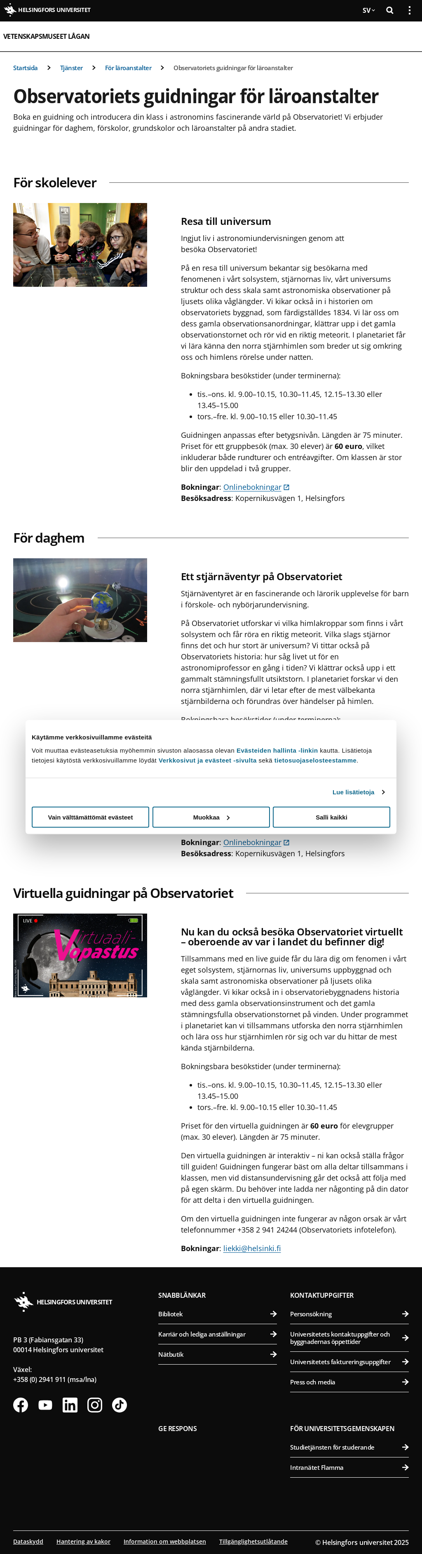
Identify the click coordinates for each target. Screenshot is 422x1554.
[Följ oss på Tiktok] (119, 1405)
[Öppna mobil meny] (406, 36)
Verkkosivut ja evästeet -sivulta (208, 759)
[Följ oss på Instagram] (94, 1405)
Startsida (25, 68)
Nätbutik (217, 1354)
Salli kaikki (331, 816)
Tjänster (71, 68)
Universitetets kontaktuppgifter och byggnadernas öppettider (349, 1338)
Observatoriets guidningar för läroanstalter (233, 68)
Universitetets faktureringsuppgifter (349, 1362)
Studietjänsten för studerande (349, 1447)
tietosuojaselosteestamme (315, 759)
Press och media (349, 1382)
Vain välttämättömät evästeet (90, 816)
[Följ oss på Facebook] (20, 1405)
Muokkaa (211, 816)
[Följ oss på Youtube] (45, 1405)
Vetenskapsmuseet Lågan (46, 36)
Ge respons (177, 1428)
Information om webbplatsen (165, 1541)
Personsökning (349, 1314)
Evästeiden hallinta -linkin (277, 749)
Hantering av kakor (83, 1541)
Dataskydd (28, 1541)
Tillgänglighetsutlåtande (253, 1541)
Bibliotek (217, 1314)
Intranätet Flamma (349, 1467)
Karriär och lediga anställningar (217, 1334)
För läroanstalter (128, 68)
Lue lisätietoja (354, 792)
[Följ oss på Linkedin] (70, 1405)
